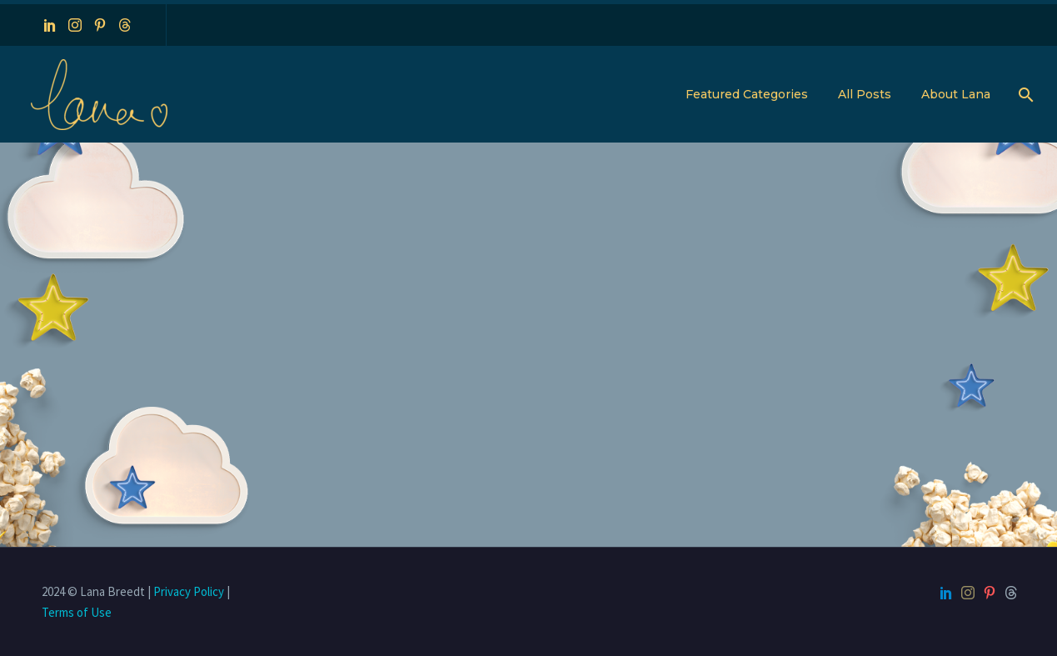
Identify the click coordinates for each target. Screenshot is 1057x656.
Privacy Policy (188, 591)
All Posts (864, 94)
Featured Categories (747, 94)
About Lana (955, 94)
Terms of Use (77, 612)
